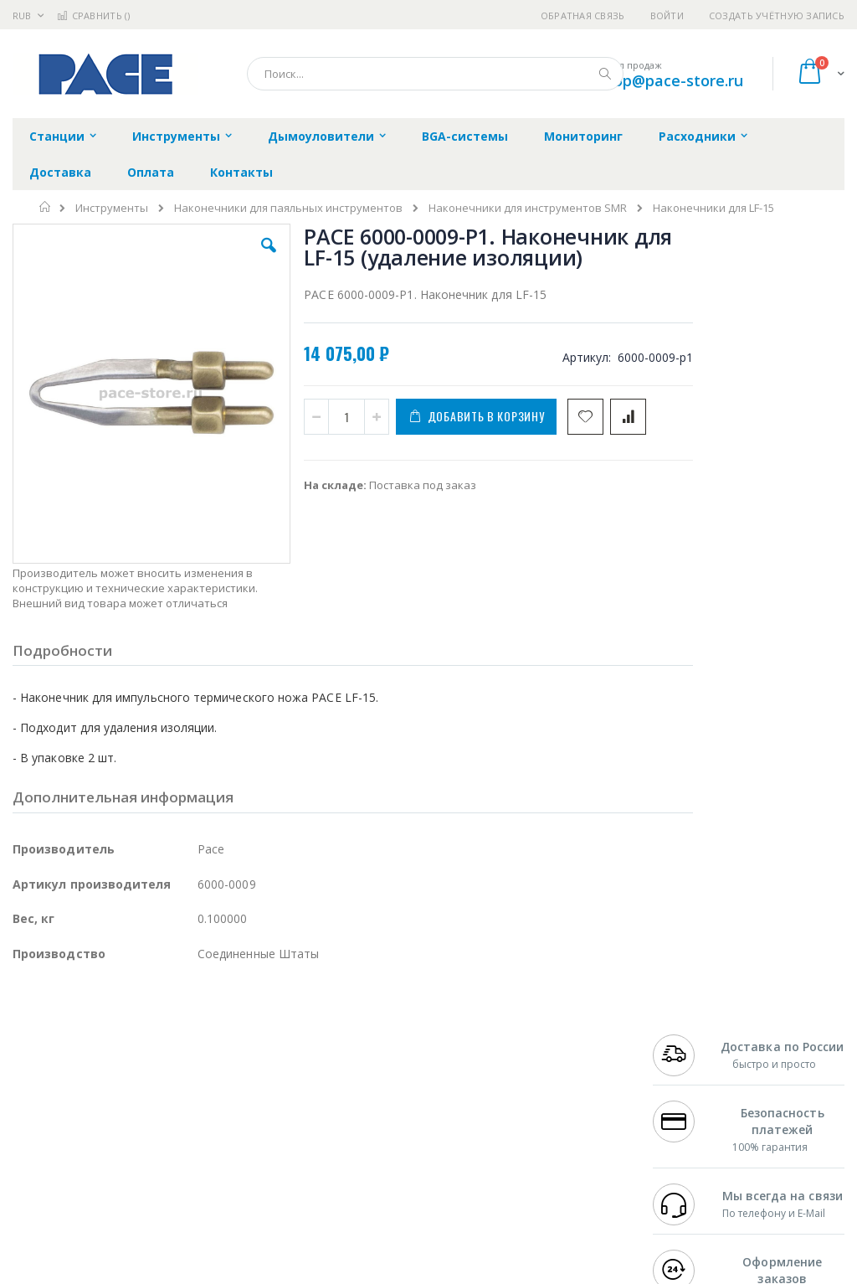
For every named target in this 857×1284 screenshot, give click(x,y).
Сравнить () (93, 15)
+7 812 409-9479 (694, 1057)
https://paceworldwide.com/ (337, 1272)
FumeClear (80, 1057)
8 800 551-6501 (699, 1105)
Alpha (100, 1105)
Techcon (155, 1170)
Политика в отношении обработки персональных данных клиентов (391, 1114)
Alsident (241, 1040)
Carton (199, 1138)
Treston (32, 1170)
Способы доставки (562, 1089)
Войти (667, 15)
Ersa (72, 1040)
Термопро (199, 1057)
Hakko (29, 1040)
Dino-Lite (144, 1138)
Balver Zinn (41, 1105)
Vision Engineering (59, 1138)
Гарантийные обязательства (376, 1040)
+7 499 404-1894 (694, 1040)
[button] (245, 257)
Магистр (35, 1072)
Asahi (193, 1105)
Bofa (25, 1057)
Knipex (95, 1203)
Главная (45, 206)
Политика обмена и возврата (377, 1072)
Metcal (140, 1057)
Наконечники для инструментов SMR (527, 208)
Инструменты (111, 208)
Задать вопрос (338, 1155)
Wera (143, 1203)
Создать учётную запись (776, 15)
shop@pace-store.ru (670, 80)
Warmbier (93, 1170)
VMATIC (211, 1170)
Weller (188, 1040)
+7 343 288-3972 (694, 1089)
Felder (147, 1105)
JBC (107, 1040)
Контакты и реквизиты (543, 1049)
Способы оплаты (557, 1122)
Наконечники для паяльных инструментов (288, 208)
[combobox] (435, 73)
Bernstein (37, 1203)
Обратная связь (583, 15)
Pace (144, 1040)
